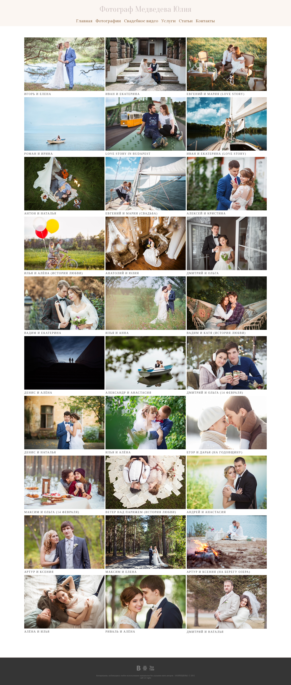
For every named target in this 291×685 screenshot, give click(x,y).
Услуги (168, 20)
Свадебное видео (141, 20)
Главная (84, 20)
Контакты (205, 20)
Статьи (186, 20)
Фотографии (108, 20)
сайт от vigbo (145, 678)
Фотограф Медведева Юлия (146, 9)
